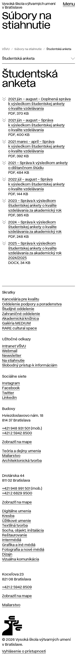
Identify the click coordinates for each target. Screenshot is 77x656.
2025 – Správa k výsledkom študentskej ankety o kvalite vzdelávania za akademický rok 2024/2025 (35, 253)
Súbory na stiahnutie (28, 49)
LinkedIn (9, 397)
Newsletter (11, 355)
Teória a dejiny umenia (21, 451)
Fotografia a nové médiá (23, 549)
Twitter (8, 393)
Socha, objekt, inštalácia (23, 530)
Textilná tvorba (15, 525)
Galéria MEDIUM (16, 323)
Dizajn (7, 554)
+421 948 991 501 (16, 488)
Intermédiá (11, 540)
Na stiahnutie (13, 360)
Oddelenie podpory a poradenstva (32, 304)
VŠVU (6, 49)
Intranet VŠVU (14, 346)
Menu (69, 4)
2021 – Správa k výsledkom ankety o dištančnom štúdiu (38, 168)
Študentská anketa (58, 49)
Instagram (11, 383)
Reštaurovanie (14, 535)
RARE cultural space (19, 328)
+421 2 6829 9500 (17, 493)
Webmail (9, 351)
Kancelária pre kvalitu (20, 299)
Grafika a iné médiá (18, 545)
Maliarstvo (11, 456)
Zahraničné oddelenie (21, 314)
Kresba (8, 516)
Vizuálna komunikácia (20, 559)
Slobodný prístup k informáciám (29, 365)
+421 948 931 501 (16, 428)
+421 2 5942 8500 (17, 433)
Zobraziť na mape (17, 442)
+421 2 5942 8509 (17, 587)
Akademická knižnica (20, 318)
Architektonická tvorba (22, 460)
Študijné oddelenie (18, 309)
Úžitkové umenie (16, 521)
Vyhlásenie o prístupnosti (24, 651)
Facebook (11, 388)
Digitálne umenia (16, 511)
